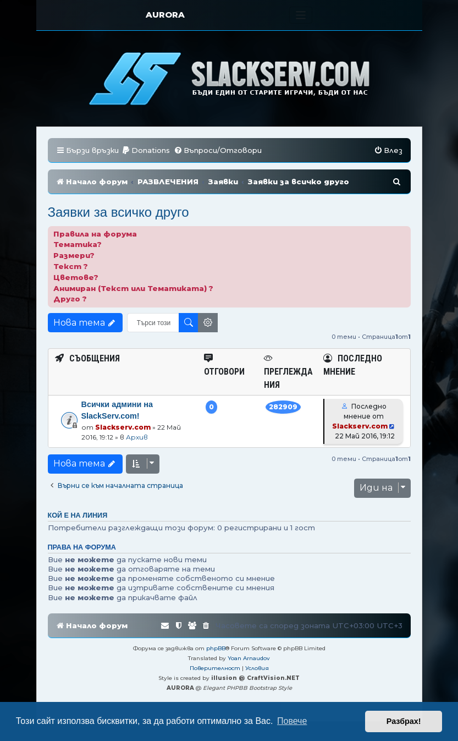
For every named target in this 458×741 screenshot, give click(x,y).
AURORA (165, 14)
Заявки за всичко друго (118, 212)
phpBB (215, 648)
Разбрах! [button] (404, 721)
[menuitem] (146, 150)
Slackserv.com (123, 427)
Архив (137, 437)
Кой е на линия (78, 515)
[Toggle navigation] (301, 15)
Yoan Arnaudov (249, 658)
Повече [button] (292, 721)
